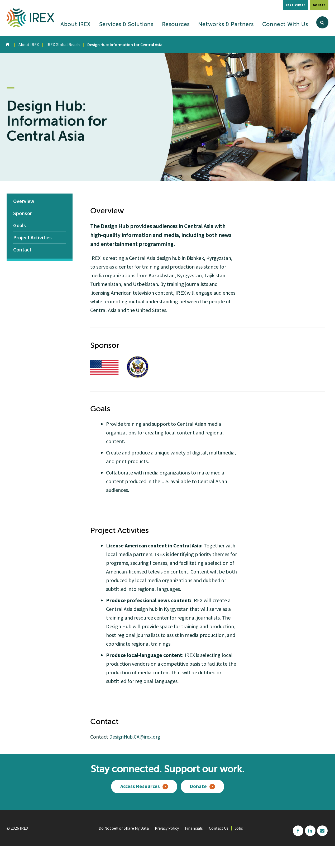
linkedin (310, 830)
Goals (19, 225)
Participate (296, 5)
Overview (23, 201)
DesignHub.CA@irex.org (135, 736)
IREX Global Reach (63, 44)
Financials (195, 827)
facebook (298, 830)
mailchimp (322, 830)
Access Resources (139, 786)
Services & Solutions (126, 24)
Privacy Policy (167, 827)
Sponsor (22, 213)
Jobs (240, 827)
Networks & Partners (226, 24)
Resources (176, 24)
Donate (319, 5)
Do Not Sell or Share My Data (123, 827)
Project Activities (32, 237)
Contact (22, 249)
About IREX (75, 24)
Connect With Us (285, 24)
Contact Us (220, 827)
